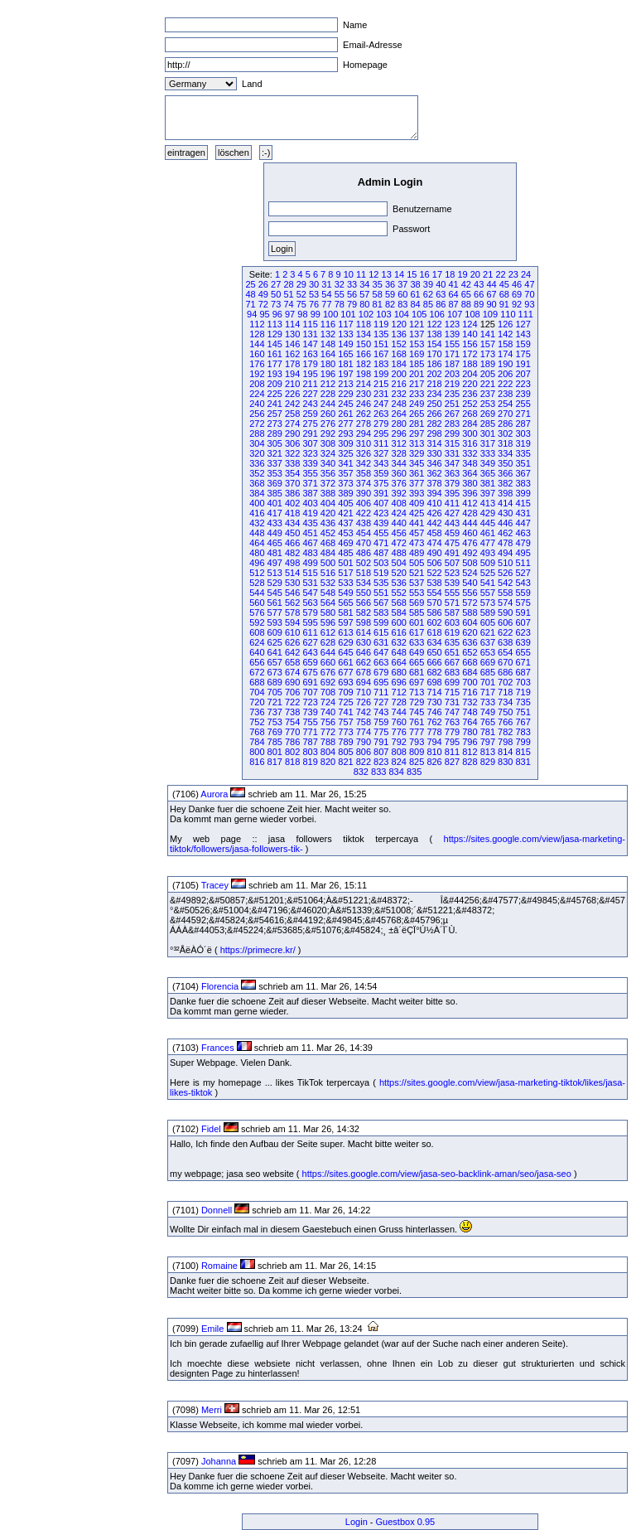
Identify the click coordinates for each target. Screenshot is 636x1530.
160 (256, 354)
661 (345, 662)
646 (363, 652)
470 (363, 543)
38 (416, 284)
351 (522, 463)
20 (475, 274)
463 (522, 533)
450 (292, 533)
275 (309, 423)
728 (399, 702)
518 (363, 573)
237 (487, 394)
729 (416, 702)
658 (292, 662)
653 (487, 652)
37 (402, 284)
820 (327, 762)
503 (380, 563)
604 (469, 622)
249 (416, 404)
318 (505, 443)
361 (416, 473)
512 (256, 573)
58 (378, 294)
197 (345, 374)
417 (274, 513)
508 (469, 563)
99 (315, 314)
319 (522, 443)
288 (256, 433)
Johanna (218, 1461)
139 (452, 334)
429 (487, 513)
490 (433, 553)
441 (416, 523)
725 (345, 702)
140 (469, 334)
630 (363, 642)
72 (263, 304)
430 (505, 513)
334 (505, 453)
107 (454, 314)
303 (522, 433)
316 (469, 443)
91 (504, 304)
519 (380, 573)
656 (256, 662)
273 (274, 423)
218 (433, 384)
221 (487, 384)
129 (274, 334)
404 (327, 503)
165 (345, 354)
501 (345, 563)
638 (505, 642)
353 (274, 473)
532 (327, 583)
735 (522, 702)
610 (292, 632)
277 (345, 423)
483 (309, 553)
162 (292, 354)
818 (292, 762)
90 (491, 304)
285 (487, 423)
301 (487, 433)
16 (425, 274)
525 (487, 573)
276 (327, 423)
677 (345, 672)
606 (505, 622)
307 (309, 443)
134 (363, 334)
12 (373, 274)
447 (522, 523)
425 (416, 513)
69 (517, 294)
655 (522, 652)
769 (274, 732)
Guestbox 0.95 (406, 1522)
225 (274, 394)
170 (433, 354)
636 (469, 642)
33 (352, 284)
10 (349, 274)
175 (522, 354)
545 (274, 593)
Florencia (219, 986)
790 (363, 742)
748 (469, 712)
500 (327, 563)
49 (263, 294)
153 (416, 344)
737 (274, 712)
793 (416, 742)
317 (487, 443)
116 (327, 324)
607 (522, 622)
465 (274, 543)
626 (292, 642)
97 (290, 314)
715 (452, 692)
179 (309, 364)
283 (452, 423)
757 (345, 722)
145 (274, 344)
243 (309, 404)
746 (433, 712)
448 (256, 533)
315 (452, 443)
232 (399, 394)
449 (274, 533)
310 (363, 443)
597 (345, 622)
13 (387, 274)
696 (399, 682)
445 (487, 523)
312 (399, 443)
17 (437, 274)
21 (488, 274)
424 (399, 513)
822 (363, 762)
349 (487, 463)
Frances (217, 1048)
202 (433, 374)
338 (292, 463)
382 (505, 483)
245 (345, 404)
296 (399, 433)
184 (399, 364)
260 (327, 414)
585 (416, 612)
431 (522, 513)
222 (505, 384)
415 (522, 503)
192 (256, 374)
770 (292, 732)
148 (327, 344)
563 (309, 603)
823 (380, 762)
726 (363, 702)
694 (363, 682)
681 (416, 672)
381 (487, 483)
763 (452, 722)
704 (256, 692)
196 (327, 374)
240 (256, 404)
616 (399, 632)
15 (412, 274)
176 (256, 364)
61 (416, 294)
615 (380, 632)
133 (345, 334)
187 (452, 364)
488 (399, 553)
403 (309, 503)
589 (487, 612)
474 (433, 543)
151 (380, 344)
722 (292, 702)
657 (274, 662)
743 (380, 712)
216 (399, 384)
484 (327, 553)
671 (522, 662)
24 (526, 274)
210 (292, 384)
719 (522, 692)
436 (327, 523)
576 (256, 612)
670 (505, 662)
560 (256, 603)
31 (326, 284)
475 (452, 543)
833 (378, 772)
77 (326, 304)
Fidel (211, 1129)
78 (339, 304)
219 (452, 384)
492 (469, 553)
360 (399, 473)
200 (399, 374)
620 (469, 632)
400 (256, 503)
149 (345, 344)
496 (256, 563)
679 (380, 672)
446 (505, 523)
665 (416, 662)
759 (380, 722)
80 (364, 304)
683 (452, 672)
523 (452, 573)
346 (433, 463)
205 (487, 374)
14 (399, 274)
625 (274, 642)
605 (487, 622)
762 (433, 722)
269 (487, 414)
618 (433, 632)
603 (452, 622)
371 (309, 483)
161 (274, 354)
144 (256, 344)
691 (309, 682)
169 (416, 354)
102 (366, 314)
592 (256, 622)
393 (416, 493)
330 (433, 453)
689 (274, 682)
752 (256, 722)
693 (345, 682)
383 (522, 483)
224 (256, 394)
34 (364, 284)
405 (345, 503)
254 (505, 404)
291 (309, 433)
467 (309, 543)
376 (399, 483)
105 (419, 314)
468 (327, 543)
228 (327, 394)
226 (292, 394)
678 (363, 672)
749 (487, 712)
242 (292, 404)
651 (452, 652)
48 (250, 294)
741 (345, 712)
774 (363, 732)
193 (274, 374)
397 (487, 493)
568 (399, 603)
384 (256, 493)
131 (309, 334)
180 (327, 364)
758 (363, 722)
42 (466, 284)
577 (274, 612)
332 (469, 453)
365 (487, 473)
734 (505, 702)
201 (416, 374)
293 (345, 433)
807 (380, 752)
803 (309, 752)
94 (252, 314)
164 (327, 354)
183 (380, 364)
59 (390, 294)
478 (505, 543)
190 (505, 364)
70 (529, 294)
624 (256, 642)
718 (505, 692)
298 (433, 433)
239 (522, 394)
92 (517, 304)
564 (327, 603)
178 (292, 364)
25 (250, 284)
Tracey (215, 885)
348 (469, 463)
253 (487, 404)
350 (505, 463)
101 (347, 314)
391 (380, 493)
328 (399, 453)
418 (292, 513)
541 (487, 583)
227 (309, 394)
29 (301, 284)
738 (292, 712)
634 (433, 642)
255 (522, 404)
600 (399, 622)
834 (395, 772)
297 (416, 433)
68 (504, 294)
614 (363, 632)
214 (363, 384)
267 (452, 414)
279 (380, 423)
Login (356, 1522)
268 (469, 414)
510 (505, 563)
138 (433, 334)
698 (433, 682)
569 (416, 603)
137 (416, 334)
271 (522, 414)
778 (433, 732)
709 (345, 692)
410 (433, 503)
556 (469, 593)
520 (399, 573)
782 (505, 732)
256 (256, 414)
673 (274, 672)
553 (416, 593)
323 (309, 453)
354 (292, 473)
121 (416, 324)
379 (452, 483)
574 (505, 603)
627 (309, 642)
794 (433, 742)
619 (452, 632)
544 (256, 593)
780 (469, 732)
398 (505, 493)
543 (522, 583)
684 (469, 672)
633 (416, 642)
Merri (211, 1410)
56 (352, 294)
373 (345, 483)
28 (288, 284)
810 (433, 752)
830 (505, 762)
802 (292, 752)
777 (416, 732)
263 (380, 414)
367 (522, 473)
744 (399, 712)
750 (505, 712)
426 (433, 513)
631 (380, 642)
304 (256, 443)
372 (327, 483)
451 (309, 533)
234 (433, 394)
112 (256, 324)
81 (378, 304)
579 (309, 612)
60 (402, 294)
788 (327, 742)
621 (487, 632)
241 (274, 404)
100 (330, 314)
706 (292, 692)
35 (378, 284)
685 (487, 672)
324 (327, 453)
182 (363, 364)
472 (399, 543)
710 (363, 692)
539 (452, 583)
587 (452, 612)
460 (469, 533)
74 (288, 304)
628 (327, 642)
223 (522, 384)
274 (292, 423)
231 (380, 394)
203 (452, 374)
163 (309, 354)
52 (301, 294)
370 (292, 483)
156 (469, 344)
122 (433, 324)
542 (505, 583)
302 (505, 433)
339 (309, 463)
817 (274, 762)
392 (399, 493)
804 (327, 752)
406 (363, 503)
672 (256, 672)
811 (452, 752)
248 (399, 404)
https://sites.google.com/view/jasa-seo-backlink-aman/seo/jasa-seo (436, 1174)
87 (453, 304)
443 (452, 523)
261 (345, 414)
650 (433, 652)
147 (309, 344)
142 (505, 334)
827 (452, 762)
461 (487, 533)
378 (433, 483)
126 (505, 324)
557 (487, 593)
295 (380, 433)
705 (274, 692)
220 (469, 384)
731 (452, 702)
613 (345, 632)
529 (274, 583)
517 (345, 573)
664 (399, 662)
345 (416, 463)
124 (469, 324)
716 (469, 692)
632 (399, 642)
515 (309, 573)
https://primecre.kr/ (258, 950)
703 (522, 682)
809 (416, 752)
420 (327, 513)
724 (327, 702)
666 (433, 662)
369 (274, 483)
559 (522, 593)
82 (390, 304)
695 (380, 682)
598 (363, 622)
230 (363, 394)
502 (363, 563)
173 (487, 354)
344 (399, 463)
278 (363, 423)
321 (274, 453)
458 (433, 533)
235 (452, 394)
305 (274, 443)
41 (453, 284)
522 (433, 573)
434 (292, 523)
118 (363, 324)
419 (309, 513)
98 (302, 314)
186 (433, 364)
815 (522, 752)
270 (505, 414)
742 (363, 712)
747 (452, 712)
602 (433, 622)
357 (345, 473)
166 (363, 354)
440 (399, 523)
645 (345, 652)
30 (314, 284)
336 (256, 463)
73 (276, 304)
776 (399, 732)
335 (522, 453)
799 (522, 742)
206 (505, 374)
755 (309, 722)
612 (327, 632)
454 (363, 533)
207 (522, 374)
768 (256, 732)
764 (469, 722)
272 (256, 423)
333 (487, 453)
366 (505, 473)
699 (452, 682)
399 (522, 493)
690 (292, 682)
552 (399, 593)
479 (522, 543)
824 (399, 762)
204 (469, 374)
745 (416, 712)
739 (309, 712)
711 (380, 692)
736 (256, 712)
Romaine (219, 1266)
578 (292, 612)
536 (399, 583)
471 (380, 543)
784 (256, 742)
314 (433, 443)
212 (327, 384)
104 (401, 314)
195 (309, 374)
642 (292, 652)
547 (309, 593)
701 (487, 682)
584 (399, 612)
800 (256, 752)
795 (452, 742)
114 (292, 324)
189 (487, 364)
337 (274, 463)
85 (428, 304)
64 (453, 294)
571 (452, 603)
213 (345, 384)
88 (466, 304)
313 (416, 443)
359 (380, 473)
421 (345, 513)
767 (522, 722)
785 (274, 742)
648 (399, 652)
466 (292, 543)
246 (363, 404)
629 (345, 642)
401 (274, 503)
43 (479, 284)
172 (469, 354)
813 (487, 752)
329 (416, 453)
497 (274, 563)
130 (292, 334)
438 (363, 523)
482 (292, 553)
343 (380, 463)
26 (263, 284)
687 (522, 672)
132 (327, 334)
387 (309, 493)
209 (274, 384)
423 (380, 513)
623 (522, 632)
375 (380, 483)
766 (505, 722)
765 (487, 722)
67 (491, 294)
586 (433, 612)
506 (433, 563)
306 (292, 443)
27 (276, 284)
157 (487, 344)
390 (363, 493)
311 (380, 443)
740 (327, 712)
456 (399, 533)
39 (428, 284)
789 (345, 742)
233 (416, 394)
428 (469, 513)
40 (441, 284)
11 (361, 274)
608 (256, 632)
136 (399, 334)
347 (452, 463)
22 (500, 274)
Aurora (214, 794)
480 (256, 553)
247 (380, 404)
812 (469, 752)
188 (469, 364)
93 (529, 304)
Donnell (216, 1210)
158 (505, 344)
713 (416, 692)
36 (390, 284)
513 (274, 573)
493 (487, 553)
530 (292, 583)
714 (433, 692)
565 (345, 603)
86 (441, 304)
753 (274, 722)
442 (433, 523)
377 (416, 483)
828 (469, 762)
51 (288, 294)
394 (433, 493)
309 (345, 443)
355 (309, 473)
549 (345, 593)
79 (352, 304)
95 (264, 314)
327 (380, 453)
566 (363, 603)
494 (505, 553)
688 (256, 682)
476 (469, 543)
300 (469, 433)
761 (416, 722)
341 (345, 463)
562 (292, 603)
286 (505, 423)
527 (522, 573)
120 (399, 324)
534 (363, 583)
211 (309, 384)
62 (428, 294)
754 (292, 722)
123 (452, 324)
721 (274, 702)
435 (309, 523)
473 (416, 543)
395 (452, 493)
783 (522, 732)
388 (327, 493)
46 (517, 284)
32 (339, 284)
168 (399, 354)
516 (327, 573)
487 (380, 553)
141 (487, 334)
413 (487, 503)
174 (505, 354)
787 (309, 742)
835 (414, 772)
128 (256, 334)
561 (274, 603)
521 (416, 573)
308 (327, 443)
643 (309, 652)
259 (309, 414)
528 (256, 583)
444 (469, 523)
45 (504, 284)
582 (363, 612)
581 (345, 612)
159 (522, 344)
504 (399, 563)
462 (505, 533)
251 (452, 404)
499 (309, 563)
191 (522, 364)
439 (380, 523)
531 (309, 583)
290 (292, 433)
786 (292, 742)
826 (433, 762)
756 (327, 722)
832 (361, 772)
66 (479, 294)
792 (399, 742)
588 (469, 612)
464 (256, 543)
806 (363, 752)
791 (380, 742)
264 (399, 414)
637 (487, 642)
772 (327, 732)
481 (274, 553)
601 (416, 622)
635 (452, 642)
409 (416, 503)
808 (399, 752)
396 (469, 493)
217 (416, 384)
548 (327, 593)
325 (345, 453)
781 (487, 732)
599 (380, 622)
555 (452, 593)
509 (487, 563)
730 (433, 702)
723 (309, 702)
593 (274, 622)
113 (274, 324)
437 (345, 523)
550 (363, 593)
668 (469, 662)
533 (345, 583)
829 (487, 762)
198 (363, 374)
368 (256, 483)
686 (505, 672)
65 (466, 294)
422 (363, 513)
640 (256, 652)
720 (256, 702)
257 (274, 414)
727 (380, 702)
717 (487, 692)
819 (309, 762)
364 (469, 473)
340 (327, 463)
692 (327, 682)
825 (416, 762)
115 (309, 324)
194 (292, 374)
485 (345, 553)
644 (327, 652)
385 (274, 493)
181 (345, 364)
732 (469, 702)
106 (436, 314)
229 (345, 394)
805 (345, 752)
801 (274, 752)
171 (452, 354)
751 (522, 712)
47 (529, 284)
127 (522, 324)
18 (450, 274)
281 (416, 423)
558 (505, 593)
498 (292, 563)
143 (522, 334)
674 (292, 672)
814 (505, 752)
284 (469, 423)
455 (380, 533)
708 (327, 692)
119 (380, 324)
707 (309, 692)
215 (380, 384)
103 (383, 314)
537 (416, 583)
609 (274, 632)
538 (433, 583)
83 (402, 304)
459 (452, 533)
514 (292, 573)
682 (433, 672)
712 (399, 692)
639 (522, 642)
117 (345, 324)
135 (380, 334)
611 (309, 632)
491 (452, 553)
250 (433, 404)
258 (292, 414)
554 (433, 593)
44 (491, 284)
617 (416, 632)
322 (292, 453)
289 (274, 433)
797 (487, 742)
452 (327, 533)
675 (309, 672)
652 (469, 652)
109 (490, 314)
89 (479, 304)
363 (452, 473)
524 (469, 573)
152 (399, 344)
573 (487, 603)
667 (452, 662)
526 (505, 573)
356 (327, 473)
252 (469, 404)
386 (292, 493)
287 (522, 423)
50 (276, 294)
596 (327, 622)
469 (345, 543)
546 (292, 593)
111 (525, 314)
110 (507, 314)
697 (416, 682)
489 (416, 553)
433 (274, 523)
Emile (212, 1329)
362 (433, 473)
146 (292, 344)
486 (363, 553)
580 (327, 612)
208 (256, 384)
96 (277, 314)
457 (416, 533)
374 (363, 483)
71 (250, 304)
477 (487, 543)
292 (327, 433)
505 (416, 563)
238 (505, 394)
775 (380, 732)
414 (505, 503)
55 (339, 294)
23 (513, 274)
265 (416, 414)
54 (326, 294)
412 (469, 503)
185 (416, 364)
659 (309, 662)
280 (399, 423)
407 (380, 503)
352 (256, 473)
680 (399, 672)
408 (399, 503)
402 (292, 503)
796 (469, 742)
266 (433, 414)
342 (363, 463)
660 (327, 662)
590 (505, 612)
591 (522, 612)
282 (433, 423)
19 (462, 274)
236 (469, 394)
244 (327, 404)
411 (452, 503)
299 (452, 433)
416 (256, 513)
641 (274, 652)
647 (380, 652)
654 (505, 652)
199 (380, 374)
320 (256, 453)
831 (522, 762)
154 (433, 344)
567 (380, 603)
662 (363, 662)
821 (345, 762)
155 (452, 344)
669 (487, 662)
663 (380, 662)
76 (314, 304)
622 (505, 632)
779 (452, 732)
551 (380, 593)
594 (292, 622)
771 (309, 732)
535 (380, 583)
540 (469, 583)
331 (452, 453)
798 (505, 742)
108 (472, 314)
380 (469, 483)
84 (416, 304)
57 (364, 294)
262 (363, 414)
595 (309, 622)
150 (363, 344)
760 (399, 722)
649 (416, 652)
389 (345, 493)
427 (452, 513)
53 (314, 294)
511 (522, 563)
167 (380, 354)
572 (469, 603)
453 (345, 533)
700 (469, 682)
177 (274, 364)
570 (433, 603)
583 (380, 612)
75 (301, 304)
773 (345, 732)
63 (441, 294)
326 (363, 453)
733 (487, 702)
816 (256, 762)
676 (327, 672)
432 (256, 523)
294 (363, 433)
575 (522, 603)
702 (505, 682)
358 (363, 473)
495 (522, 553)
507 (452, 563)
